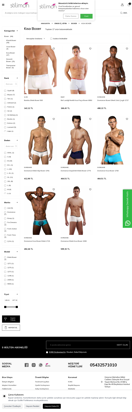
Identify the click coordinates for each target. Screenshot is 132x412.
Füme (9, 107)
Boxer (74, 23)
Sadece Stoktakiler (58, 39)
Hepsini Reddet (32, 406)
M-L (8, 165)
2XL (8, 181)
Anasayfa (45, 23)
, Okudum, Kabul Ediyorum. (66, 352)
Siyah (9, 91)
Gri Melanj (11, 115)
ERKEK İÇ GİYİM (61, 23)
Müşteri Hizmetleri (9, 385)
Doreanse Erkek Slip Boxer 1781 (36, 171)
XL (8, 177)
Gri (8, 111)
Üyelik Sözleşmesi (42, 385)
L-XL (8, 173)
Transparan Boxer (10, 66)
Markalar (71, 389)
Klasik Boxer (11, 41)
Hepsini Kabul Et (52, 406)
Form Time (10, 236)
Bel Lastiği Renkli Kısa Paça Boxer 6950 (76, 100)
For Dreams (10, 223)
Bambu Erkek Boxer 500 (33, 100)
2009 (9, 280)
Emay (9, 218)
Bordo (9, 119)
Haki (8, 131)
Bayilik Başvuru (74, 385)
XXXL (9, 153)
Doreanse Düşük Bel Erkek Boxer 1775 (76, 171)
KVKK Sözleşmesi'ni (57, 352)
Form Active (10, 230)
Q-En (9, 241)
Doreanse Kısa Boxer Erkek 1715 (37, 241)
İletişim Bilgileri (8, 382)
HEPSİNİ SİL (11, 327)
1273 (9, 272)
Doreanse (9, 213)
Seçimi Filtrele (9, 319)
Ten (8, 99)
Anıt (8, 208)
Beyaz (9, 95)
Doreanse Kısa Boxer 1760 (108, 171)
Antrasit (10, 103)
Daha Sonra (70, 16)
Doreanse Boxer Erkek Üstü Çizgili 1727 (113, 100)
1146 (9, 276)
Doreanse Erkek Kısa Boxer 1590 (74, 241)
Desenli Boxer (10, 60)
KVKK (70, 382)
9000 (9, 284)
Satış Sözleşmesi (42, 389)
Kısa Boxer (10, 54)
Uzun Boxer (11, 48)
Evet (86, 16)
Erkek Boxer (10, 258)
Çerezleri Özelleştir (12, 406)
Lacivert (10, 127)
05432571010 (103, 365)
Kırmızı (9, 123)
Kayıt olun (122, 345)
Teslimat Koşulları (42, 382)
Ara (123, 13)
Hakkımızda (6, 389)
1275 (9, 267)
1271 (9, 263)
